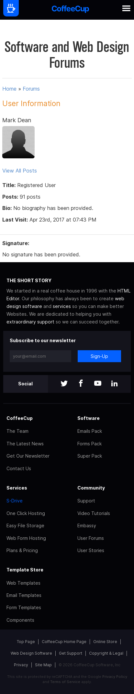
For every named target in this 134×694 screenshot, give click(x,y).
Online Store (105, 641)
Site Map (43, 664)
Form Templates (23, 607)
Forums (31, 88)
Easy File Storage (25, 525)
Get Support (70, 653)
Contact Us (18, 468)
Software (88, 418)
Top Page (26, 641)
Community (91, 488)
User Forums (90, 538)
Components (20, 620)
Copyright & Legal (106, 653)
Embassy (86, 525)
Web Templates (23, 583)
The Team (17, 431)
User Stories (90, 550)
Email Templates (23, 595)
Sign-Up (99, 356)
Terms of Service (65, 681)
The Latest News (25, 443)
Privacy (21, 664)
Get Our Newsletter (28, 456)
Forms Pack (89, 443)
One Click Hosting (25, 513)
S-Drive (14, 500)
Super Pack (89, 456)
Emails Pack (89, 431)
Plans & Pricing (22, 550)
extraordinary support (30, 321)
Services (16, 488)
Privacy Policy (114, 676)
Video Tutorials (93, 513)
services (62, 306)
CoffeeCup (19, 418)
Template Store (24, 569)
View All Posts (19, 170)
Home (9, 88)
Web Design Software (31, 653)
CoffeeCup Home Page (64, 641)
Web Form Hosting (26, 538)
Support (86, 500)
